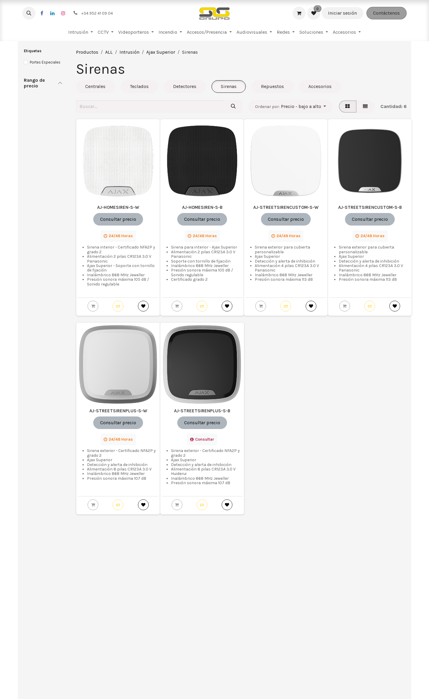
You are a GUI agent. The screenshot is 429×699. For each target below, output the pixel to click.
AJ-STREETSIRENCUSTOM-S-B (370, 207)
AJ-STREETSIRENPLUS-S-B (202, 410)
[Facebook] (41, 13)
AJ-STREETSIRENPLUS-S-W (118, 410)
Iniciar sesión (342, 13)
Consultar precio (118, 219)
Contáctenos (386, 13)
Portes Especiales (45, 62)
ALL (109, 52)
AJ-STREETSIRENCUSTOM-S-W (285, 207)
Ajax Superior (160, 52)
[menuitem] (80, 32)
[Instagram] (63, 13)
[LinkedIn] (52, 13)
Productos (87, 52)
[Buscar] (233, 106)
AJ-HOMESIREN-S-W (118, 207)
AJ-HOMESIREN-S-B (202, 207)
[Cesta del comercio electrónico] (299, 13)
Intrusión (129, 52)
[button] (28, 13)
